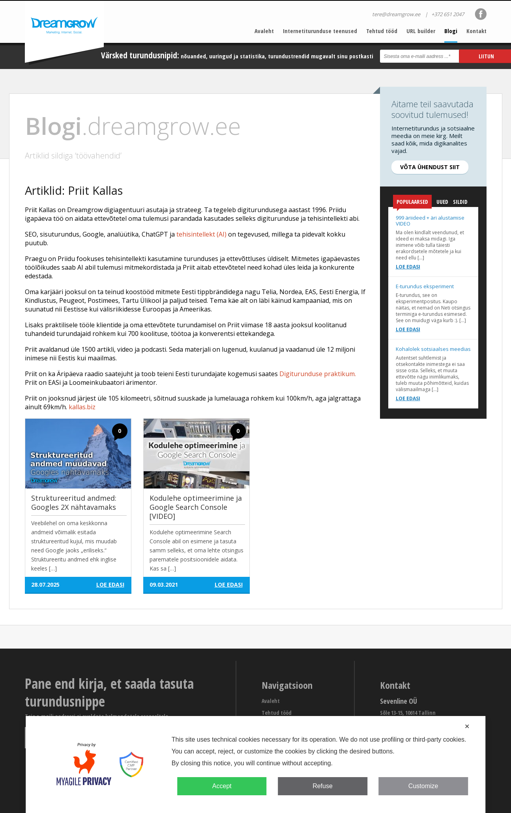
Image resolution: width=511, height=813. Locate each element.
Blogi (450, 31)
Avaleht (264, 31)
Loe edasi (408, 266)
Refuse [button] (323, 786)
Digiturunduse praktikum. (317, 373)
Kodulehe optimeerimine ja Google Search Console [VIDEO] (196, 507)
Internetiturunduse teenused (320, 31)
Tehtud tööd (381, 31)
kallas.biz (82, 407)
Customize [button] (423, 786)
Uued (442, 201)
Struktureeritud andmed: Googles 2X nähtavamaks (73, 502)
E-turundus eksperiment (425, 286)
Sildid (460, 201)
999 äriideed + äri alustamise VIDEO (430, 220)
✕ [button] (467, 726)
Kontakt (476, 31)
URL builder (420, 31)
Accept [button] (222, 786)
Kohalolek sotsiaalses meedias (433, 348)
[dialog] (256, 764)
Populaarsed (412, 203)
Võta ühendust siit (430, 167)
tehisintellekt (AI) (201, 234)
